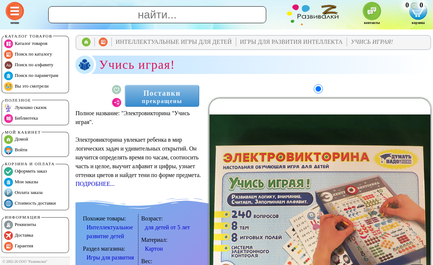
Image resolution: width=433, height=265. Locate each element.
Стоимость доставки (30, 203)
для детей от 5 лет (167, 227)
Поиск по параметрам (31, 75)
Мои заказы (21, 182)
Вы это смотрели (26, 86)
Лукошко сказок (25, 107)
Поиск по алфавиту (28, 65)
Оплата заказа (23, 192)
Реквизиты (20, 224)
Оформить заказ (25, 171)
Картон (154, 248)
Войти (15, 150)
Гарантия (18, 246)
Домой (16, 139)
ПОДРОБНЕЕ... (95, 184)
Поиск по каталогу (28, 54)
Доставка (18, 235)
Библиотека (21, 118)
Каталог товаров (25, 43)
